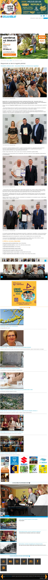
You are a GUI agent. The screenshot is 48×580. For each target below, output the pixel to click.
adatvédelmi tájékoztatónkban (7, 576)
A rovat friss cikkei (24, 307)
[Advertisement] (24, 26)
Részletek (41, 578)
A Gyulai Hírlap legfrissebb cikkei (20, 483)
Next (46, 512)
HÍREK (11, 60)
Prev (6, 512)
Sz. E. (8, 60)
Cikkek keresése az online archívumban (19, 556)
